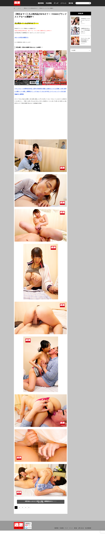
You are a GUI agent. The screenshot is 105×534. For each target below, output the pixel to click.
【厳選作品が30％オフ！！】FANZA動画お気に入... (85, 30)
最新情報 (41, 3)
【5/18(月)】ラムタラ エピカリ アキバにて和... (85, 20)
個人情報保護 (88, 528)
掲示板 (71, 3)
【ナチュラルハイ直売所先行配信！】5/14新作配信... (85, 40)
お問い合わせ (81, 528)
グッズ (56, 3)
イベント (63, 3)
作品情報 (49, 3)
